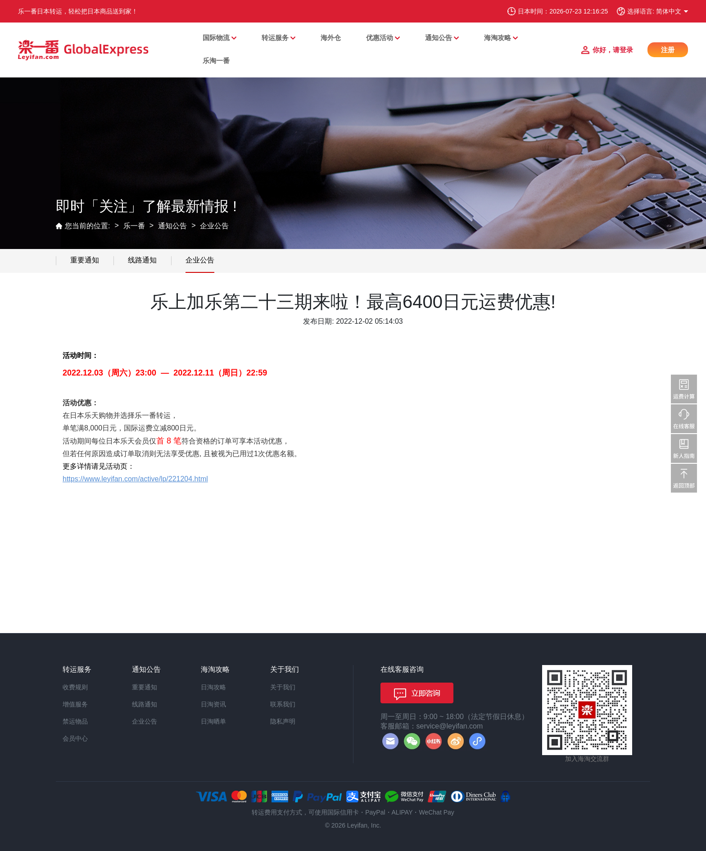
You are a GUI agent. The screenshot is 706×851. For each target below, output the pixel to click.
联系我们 (282, 704)
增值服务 (75, 704)
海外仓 (331, 37)
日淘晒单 (213, 721)
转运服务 (275, 37)
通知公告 (438, 37)
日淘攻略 (213, 687)
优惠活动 (379, 37)
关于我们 (282, 687)
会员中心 (75, 738)
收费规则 (75, 687)
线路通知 (142, 260)
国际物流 (216, 37)
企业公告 (214, 226)
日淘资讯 (213, 704)
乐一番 (134, 226)
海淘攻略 (497, 37)
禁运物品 (75, 721)
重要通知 (84, 260)
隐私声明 (282, 721)
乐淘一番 (216, 60)
